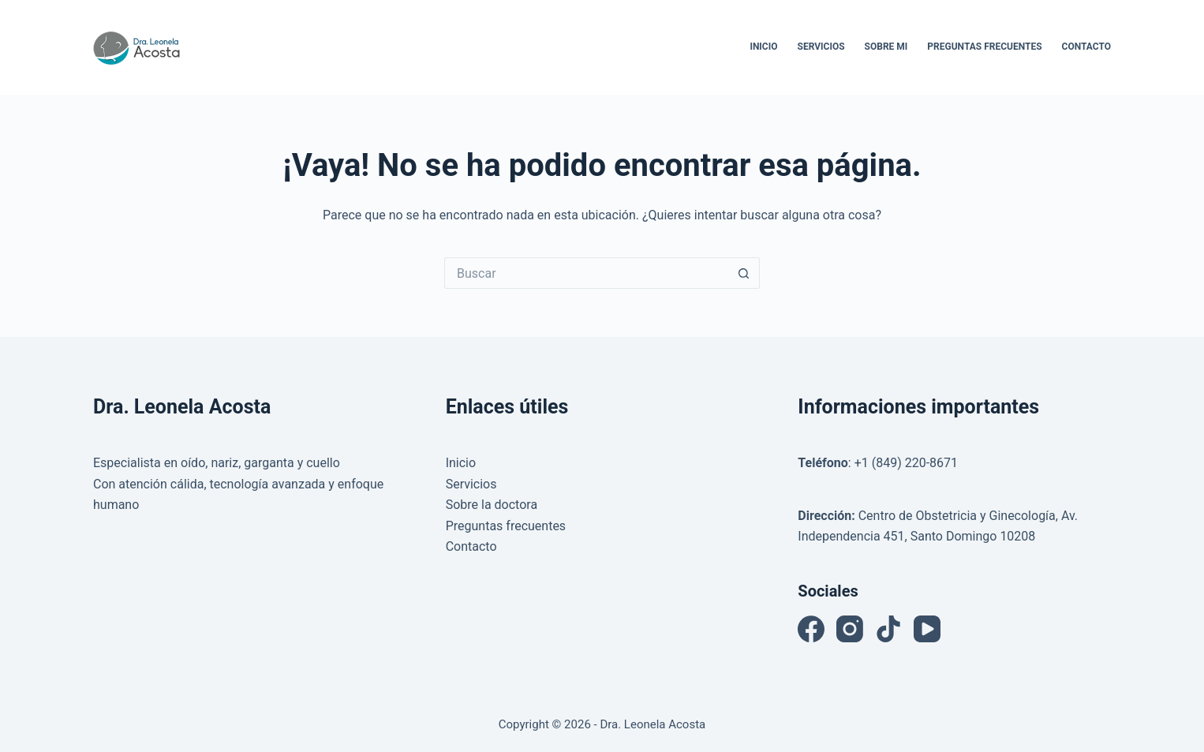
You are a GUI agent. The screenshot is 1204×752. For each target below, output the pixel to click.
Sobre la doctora (491, 504)
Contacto (1086, 46)
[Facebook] (811, 628)
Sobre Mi (886, 46)
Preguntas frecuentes (506, 525)
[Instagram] (849, 628)
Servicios (821, 46)
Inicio (763, 46)
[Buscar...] (586, 273)
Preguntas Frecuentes (984, 46)
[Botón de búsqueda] (744, 273)
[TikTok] (888, 628)
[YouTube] (927, 628)
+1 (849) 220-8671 (906, 462)
